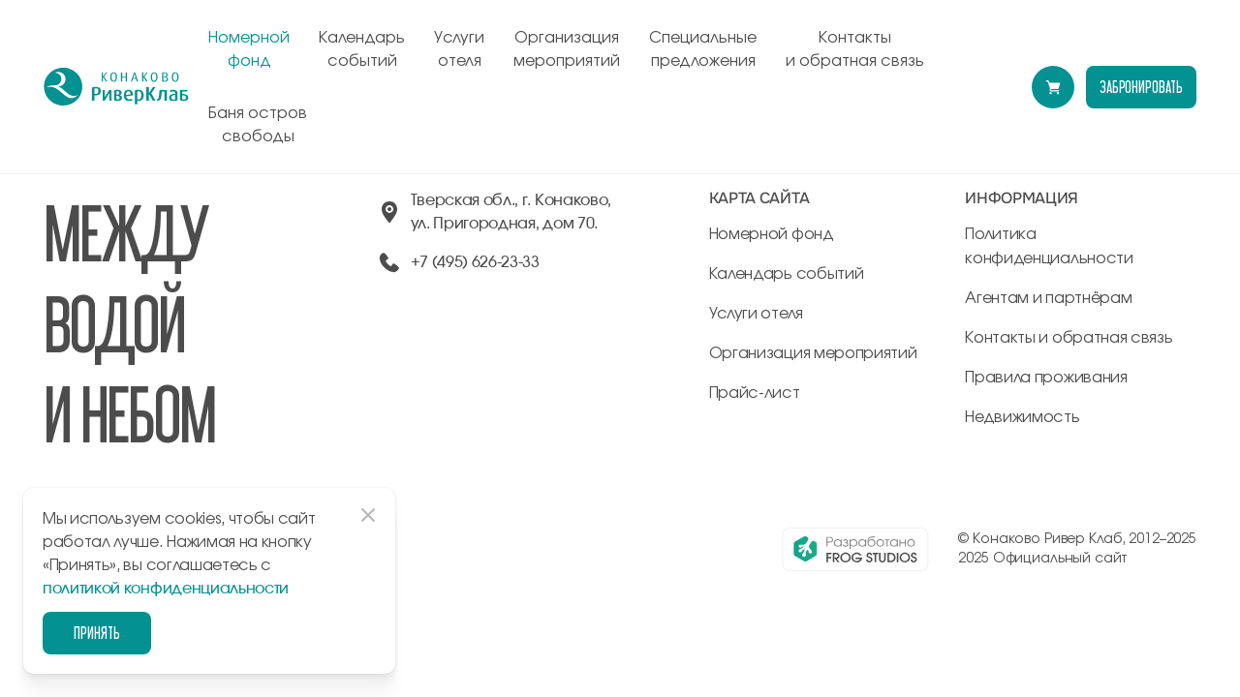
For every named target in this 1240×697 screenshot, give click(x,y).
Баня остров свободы (257, 125)
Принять (97, 632)
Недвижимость (1022, 417)
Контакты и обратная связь (855, 49)
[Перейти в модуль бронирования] (1053, 87)
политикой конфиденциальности (166, 588)
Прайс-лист (754, 393)
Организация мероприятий (566, 49)
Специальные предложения (703, 49)
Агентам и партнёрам (1048, 298)
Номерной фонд (249, 49)
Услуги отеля (459, 49)
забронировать (1141, 86)
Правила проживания (1046, 377)
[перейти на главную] (116, 87)
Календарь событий (362, 49)
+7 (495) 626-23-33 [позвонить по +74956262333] (475, 262)
